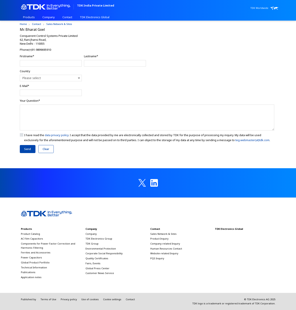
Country (25, 71)
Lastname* (91, 56)
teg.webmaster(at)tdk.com (252, 140)
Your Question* (30, 101)
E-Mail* (24, 86)
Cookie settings (112, 299)
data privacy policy (57, 135)
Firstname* (27, 56)
